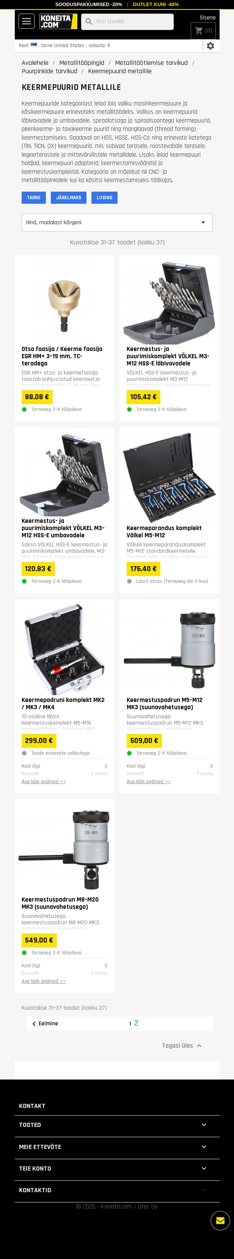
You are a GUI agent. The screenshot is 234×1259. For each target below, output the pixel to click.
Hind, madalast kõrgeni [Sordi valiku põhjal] (117, 222)
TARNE (34, 198)
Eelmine (44, 1023)
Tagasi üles (183, 1045)
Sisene (208, 18)
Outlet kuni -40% (156, 4)
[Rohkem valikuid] (220, 1221)
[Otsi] (127, 22)
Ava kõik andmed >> (44, 781)
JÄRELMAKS (68, 198)
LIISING (104, 198)
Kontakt (32, 1106)
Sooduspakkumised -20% (88, 4)
